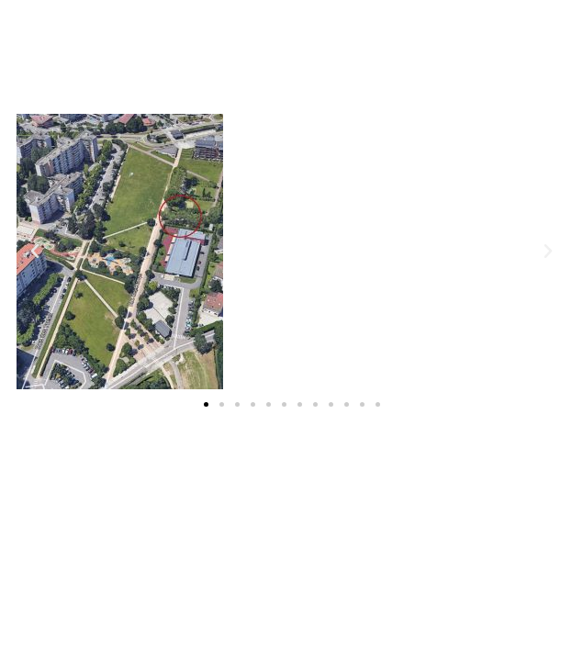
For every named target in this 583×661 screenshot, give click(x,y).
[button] (206, 404)
